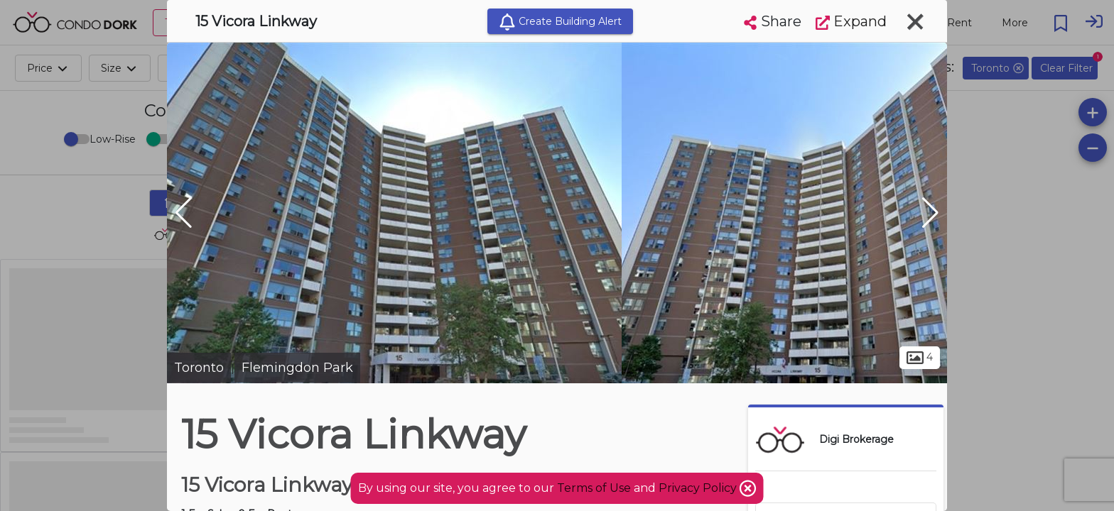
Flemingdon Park (297, 367)
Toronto (199, 367)
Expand (851, 21)
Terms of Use (594, 488)
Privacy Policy (699, 488)
